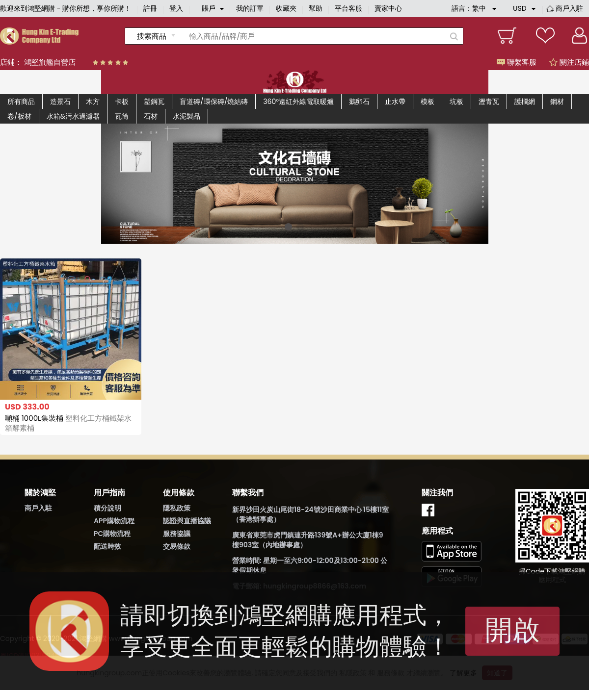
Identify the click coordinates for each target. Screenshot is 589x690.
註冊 (150, 8)
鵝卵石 (359, 101)
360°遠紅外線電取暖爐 (298, 101)
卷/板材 (19, 116)
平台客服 (348, 8)
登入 (176, 8)
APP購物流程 (114, 521)
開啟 (512, 630)
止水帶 (395, 101)
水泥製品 (186, 116)
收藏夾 (286, 8)
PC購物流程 (112, 533)
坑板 (456, 101)
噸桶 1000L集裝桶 (68, 423)
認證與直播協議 (187, 521)
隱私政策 (176, 508)
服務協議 (176, 533)
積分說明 (107, 508)
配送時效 (107, 546)
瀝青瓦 (489, 101)
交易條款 (176, 546)
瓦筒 (122, 116)
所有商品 (21, 101)
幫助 (315, 8)
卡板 (122, 101)
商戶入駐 (569, 8)
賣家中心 (388, 8)
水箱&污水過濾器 (73, 116)
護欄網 (524, 101)
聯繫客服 (516, 62)
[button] (288, 226)
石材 (151, 116)
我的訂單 (250, 8)
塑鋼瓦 (154, 101)
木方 (93, 101)
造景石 (60, 101)
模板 (427, 101)
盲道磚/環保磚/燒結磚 (214, 101)
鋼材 (557, 101)
